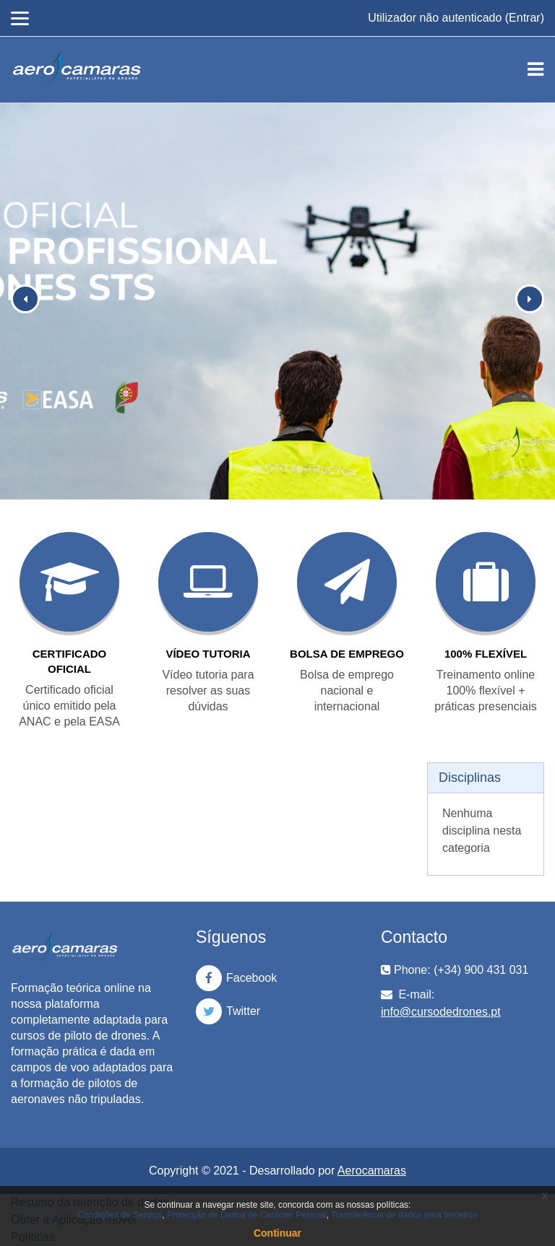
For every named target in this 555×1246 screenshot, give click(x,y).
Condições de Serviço (120, 1215)
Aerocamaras (371, 1170)
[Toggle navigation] (535, 69)
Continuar (277, 1233)
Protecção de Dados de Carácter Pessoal (247, 1215)
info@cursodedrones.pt (441, 1012)
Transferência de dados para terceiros (404, 1215)
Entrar (525, 18)
